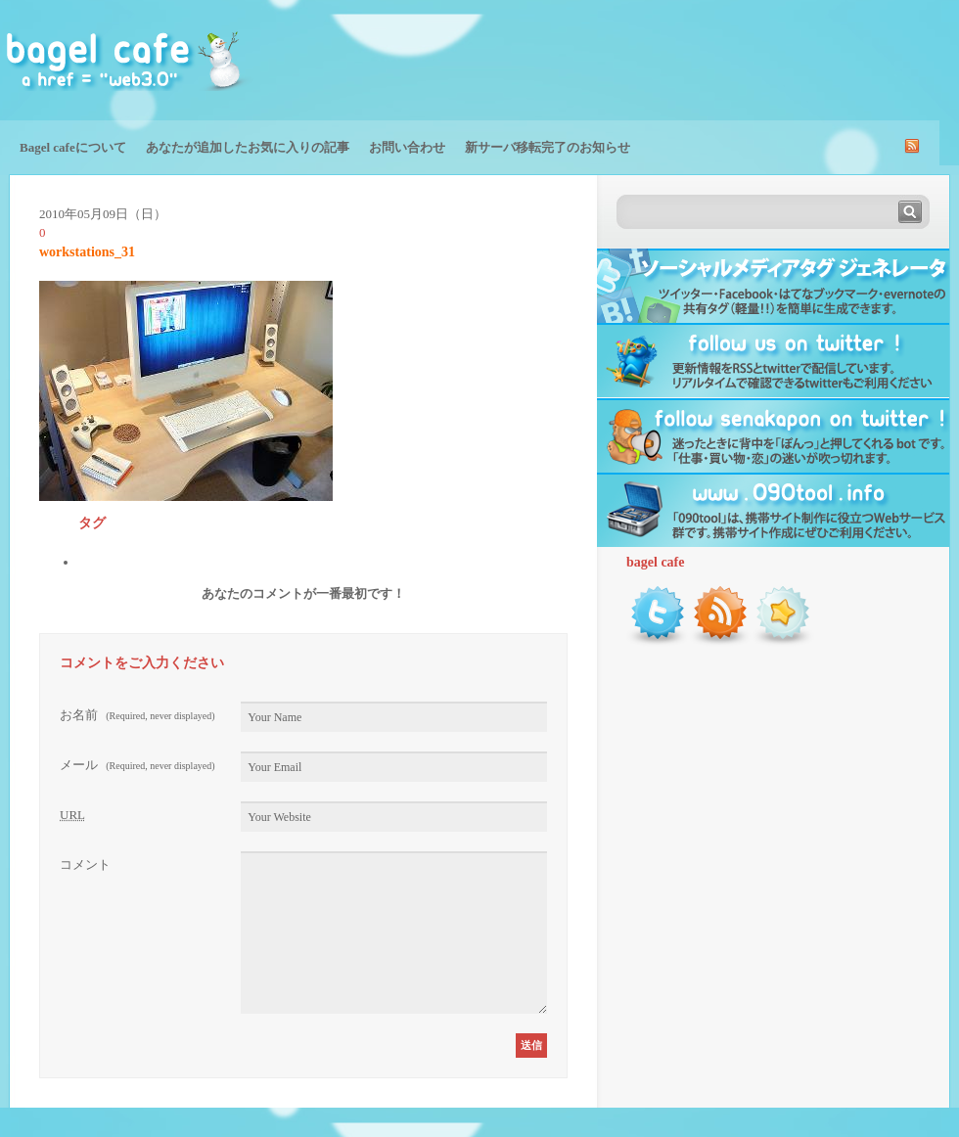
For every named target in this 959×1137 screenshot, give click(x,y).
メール (137, 764)
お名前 (137, 714)
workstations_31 (87, 252)
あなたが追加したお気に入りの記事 (247, 147)
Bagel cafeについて (73, 147)
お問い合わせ (407, 147)
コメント (85, 864)
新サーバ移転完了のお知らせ (547, 147)
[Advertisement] (730, 58)
